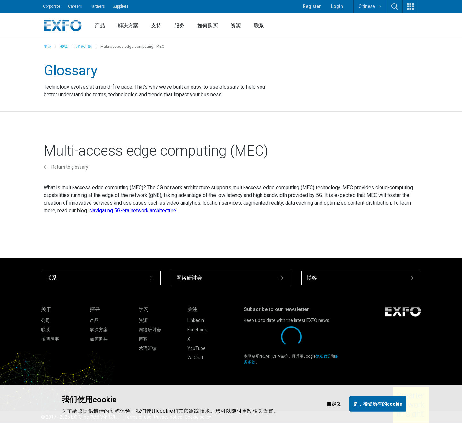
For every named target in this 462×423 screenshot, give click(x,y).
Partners (97, 6)
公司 (45, 320)
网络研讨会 (150, 329)
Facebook (197, 329)
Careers (75, 6)
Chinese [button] (370, 6)
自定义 (334, 404)
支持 (156, 25)
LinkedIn (195, 320)
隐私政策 (323, 356)
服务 (179, 25)
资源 (236, 25)
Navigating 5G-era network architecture (132, 210)
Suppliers (121, 6)
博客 (143, 339)
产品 (100, 25)
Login (337, 6)
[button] (394, 6)
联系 (259, 25)
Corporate (51, 6)
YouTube (196, 348)
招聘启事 (50, 339)
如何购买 (207, 25)
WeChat (195, 357)
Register (312, 6)
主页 (47, 46)
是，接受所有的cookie (377, 404)
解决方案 (128, 25)
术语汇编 (84, 46)
